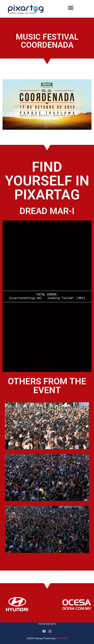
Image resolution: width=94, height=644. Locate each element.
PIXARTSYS (61, 638)
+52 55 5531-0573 (47, 624)
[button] (70, 8)
